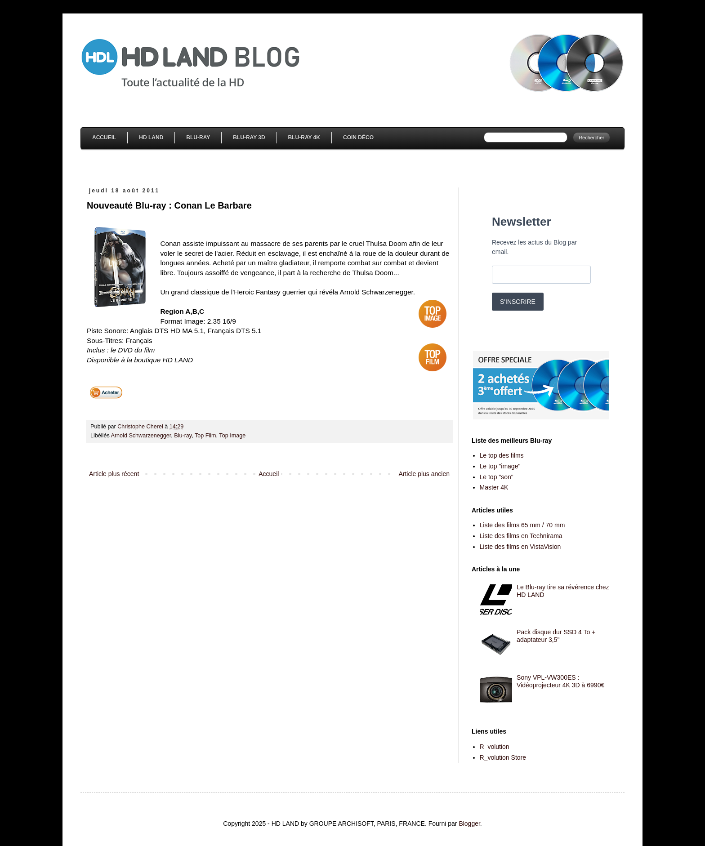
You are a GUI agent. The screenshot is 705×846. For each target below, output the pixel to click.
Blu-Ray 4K (304, 137)
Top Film (205, 435)
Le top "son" (496, 477)
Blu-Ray (198, 137)
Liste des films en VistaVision (520, 546)
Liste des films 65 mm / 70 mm (522, 525)
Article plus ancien (424, 473)
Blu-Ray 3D (249, 137)
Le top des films (502, 455)
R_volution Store (503, 757)
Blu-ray (183, 435)
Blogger (469, 823)
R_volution (494, 746)
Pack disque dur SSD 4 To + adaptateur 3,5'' (556, 635)
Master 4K (494, 487)
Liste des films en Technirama (521, 535)
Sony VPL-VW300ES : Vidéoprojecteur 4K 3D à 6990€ (560, 681)
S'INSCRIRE (517, 301)
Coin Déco (358, 137)
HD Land (151, 137)
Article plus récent (114, 473)
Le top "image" (500, 466)
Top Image (232, 435)
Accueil (104, 137)
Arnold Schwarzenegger (141, 435)
